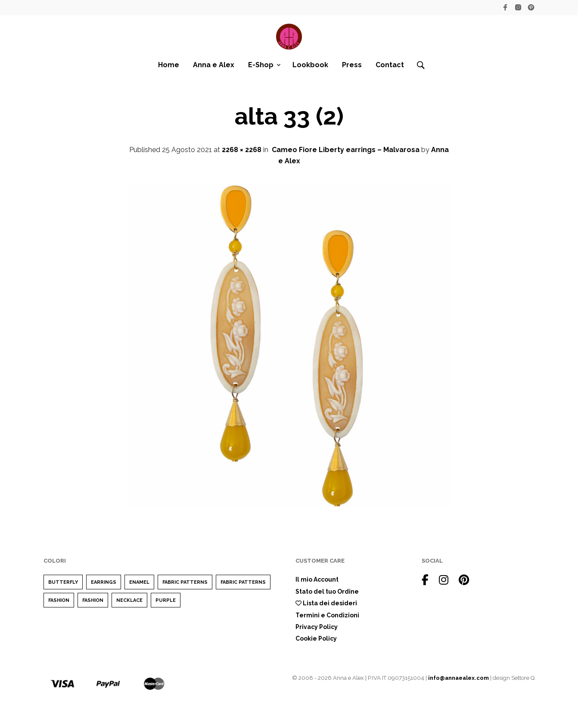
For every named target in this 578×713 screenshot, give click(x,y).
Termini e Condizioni (327, 615)
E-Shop (260, 65)
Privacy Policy (316, 626)
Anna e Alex (213, 65)
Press (352, 65)
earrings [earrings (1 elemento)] (103, 582)
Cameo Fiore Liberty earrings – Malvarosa (346, 150)
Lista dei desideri (326, 603)
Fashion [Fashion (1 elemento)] (92, 600)
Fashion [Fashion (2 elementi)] (58, 600)
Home (168, 65)
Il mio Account (317, 579)
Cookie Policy (316, 638)
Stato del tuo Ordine (327, 591)
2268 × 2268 (241, 150)
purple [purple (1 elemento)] (165, 600)
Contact (390, 65)
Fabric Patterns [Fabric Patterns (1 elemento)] (185, 582)
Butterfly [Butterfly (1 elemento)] (63, 582)
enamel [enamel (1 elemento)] (139, 582)
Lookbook (310, 65)
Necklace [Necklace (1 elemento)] (129, 600)
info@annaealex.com (458, 678)
